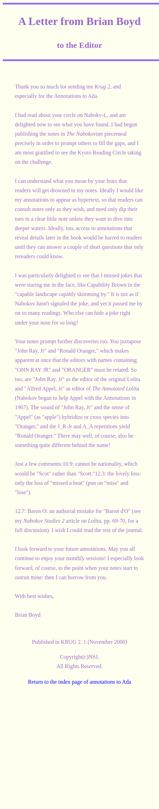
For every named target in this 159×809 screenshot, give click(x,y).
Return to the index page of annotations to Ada (79, 682)
